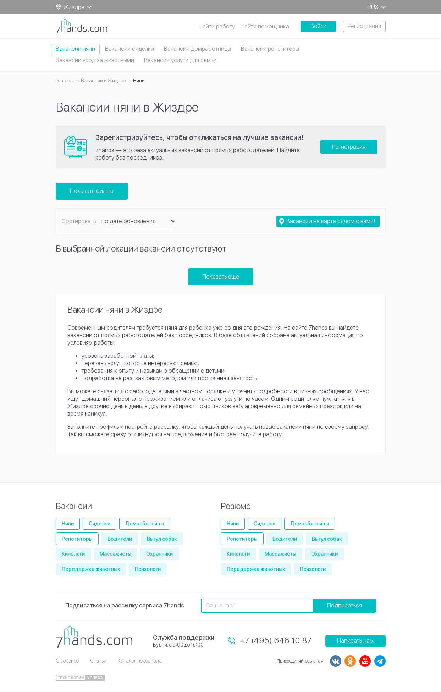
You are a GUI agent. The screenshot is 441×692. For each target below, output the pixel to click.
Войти (318, 26)
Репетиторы (77, 539)
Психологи (148, 569)
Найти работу (217, 26)
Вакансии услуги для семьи (180, 60)
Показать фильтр (92, 191)
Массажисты (115, 554)
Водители (120, 539)
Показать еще (220, 276)
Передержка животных (91, 569)
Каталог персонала (140, 661)
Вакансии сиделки (129, 48)
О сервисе (67, 661)
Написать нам (355, 640)
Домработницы (144, 523)
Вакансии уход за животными (95, 60)
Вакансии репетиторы (270, 48)
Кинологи (73, 554)
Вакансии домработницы (197, 48)
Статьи (98, 661)
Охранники (159, 554)
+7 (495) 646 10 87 (276, 640)
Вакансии (74, 506)
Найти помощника (265, 26)
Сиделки (99, 523)
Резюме (236, 506)
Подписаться (344, 605)
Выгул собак (162, 539)
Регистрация (364, 26)
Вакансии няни (75, 48)
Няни (68, 523)
